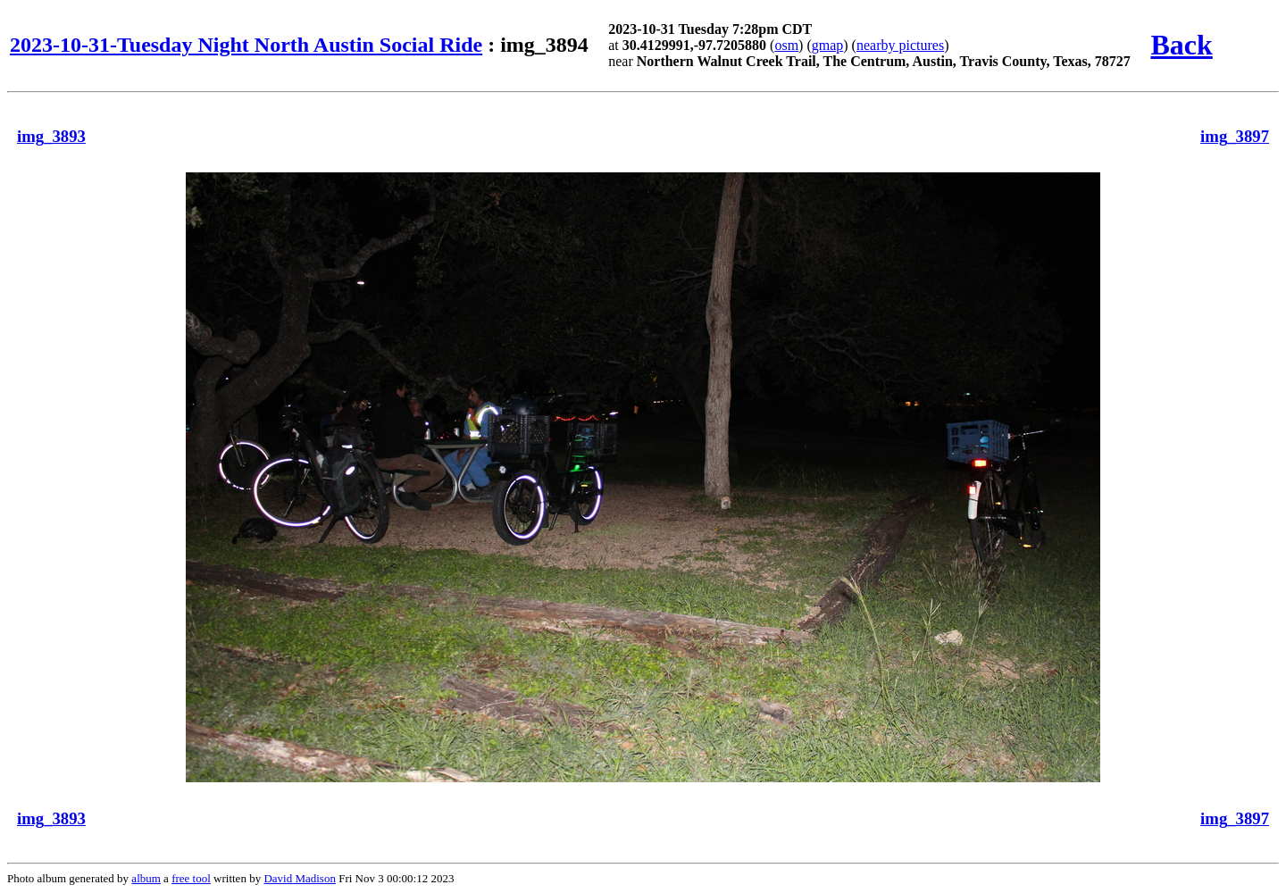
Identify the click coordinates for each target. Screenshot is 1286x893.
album (146, 878)
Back (1181, 45)
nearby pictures (900, 45)
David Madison (299, 878)
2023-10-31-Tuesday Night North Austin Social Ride (246, 44)
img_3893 (51, 136)
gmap (828, 45)
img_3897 (1234, 136)
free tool (191, 878)
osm (786, 45)
